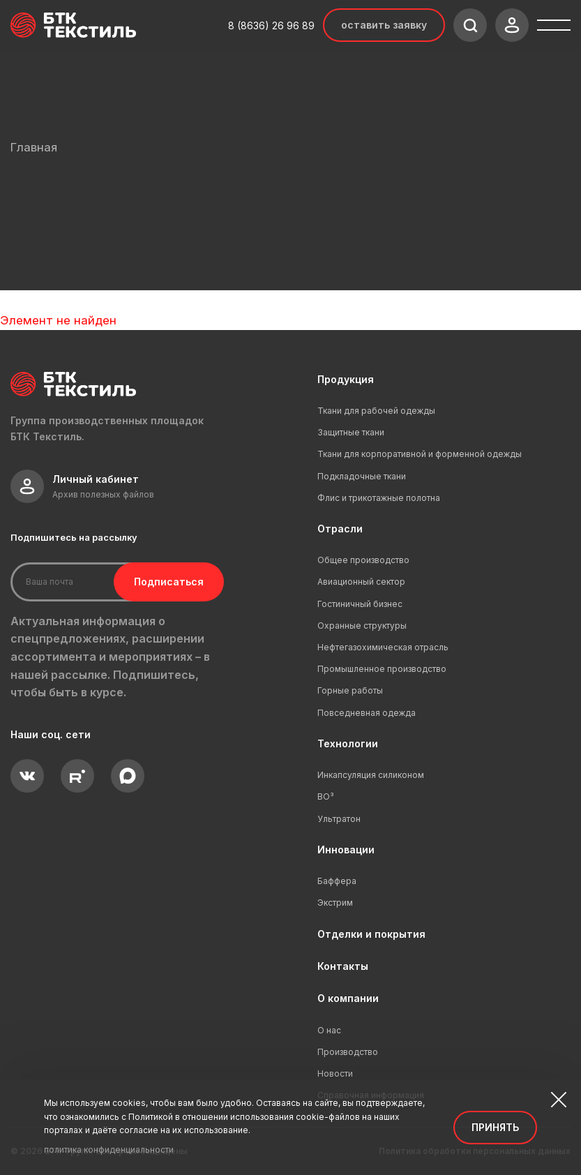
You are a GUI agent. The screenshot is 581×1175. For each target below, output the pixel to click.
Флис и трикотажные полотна (378, 498)
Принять (495, 1127)
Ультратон (339, 819)
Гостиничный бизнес (359, 604)
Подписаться (159, 582)
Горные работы (350, 690)
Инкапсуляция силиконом (370, 775)
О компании (348, 998)
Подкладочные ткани (361, 476)
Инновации (346, 849)
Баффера (336, 881)
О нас (329, 1030)
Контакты (342, 966)
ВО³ (325, 796)
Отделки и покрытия (371, 934)
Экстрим (335, 902)
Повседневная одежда (366, 713)
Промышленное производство (381, 669)
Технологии (347, 743)
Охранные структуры (362, 625)
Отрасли (340, 528)
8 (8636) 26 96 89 (271, 25)
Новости (335, 1073)
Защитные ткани (350, 432)
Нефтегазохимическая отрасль (382, 647)
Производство (347, 1052)
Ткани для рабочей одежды (376, 410)
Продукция (345, 379)
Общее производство (363, 560)
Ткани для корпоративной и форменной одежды (419, 454)
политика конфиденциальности (109, 1149)
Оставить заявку (384, 25)
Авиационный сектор (361, 581)
